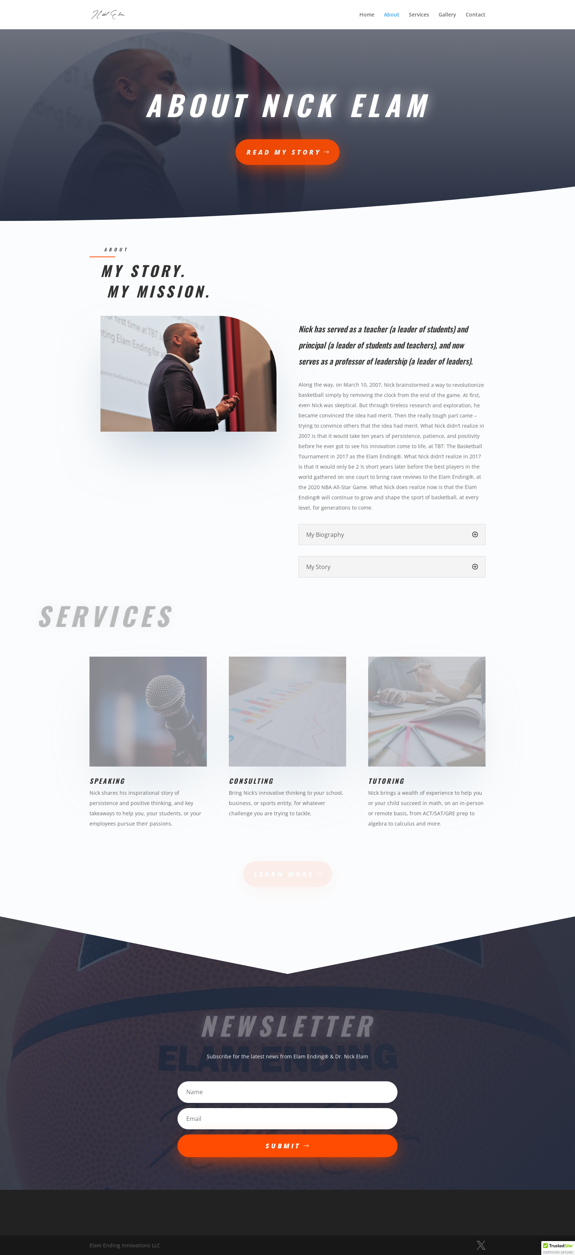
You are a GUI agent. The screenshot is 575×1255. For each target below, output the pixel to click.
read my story (283, 152)
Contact (476, 15)
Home (366, 15)
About (391, 15)
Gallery (447, 15)
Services (419, 15)
